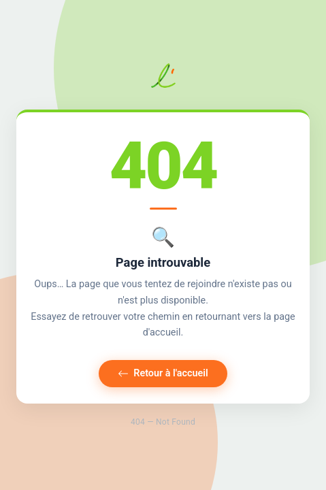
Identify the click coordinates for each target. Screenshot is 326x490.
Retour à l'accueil (163, 373)
